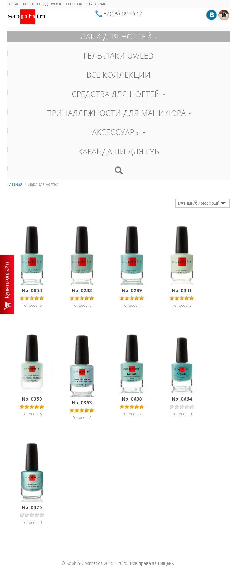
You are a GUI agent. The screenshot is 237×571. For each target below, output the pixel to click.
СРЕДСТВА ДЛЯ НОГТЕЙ (118, 93)
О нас (14, 4)
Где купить (53, 4)
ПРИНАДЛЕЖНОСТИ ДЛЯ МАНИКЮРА (118, 113)
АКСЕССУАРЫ (118, 132)
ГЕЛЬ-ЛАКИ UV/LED (118, 55)
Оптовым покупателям (86, 4)
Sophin (27, 16)
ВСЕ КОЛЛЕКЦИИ (118, 74)
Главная (14, 184)
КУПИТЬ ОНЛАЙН (7, 284)
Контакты (31, 4)
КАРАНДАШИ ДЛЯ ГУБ (118, 151)
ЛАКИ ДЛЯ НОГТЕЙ (118, 36)
